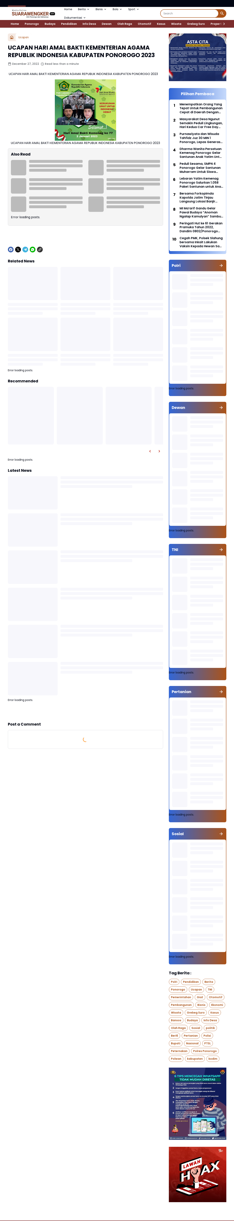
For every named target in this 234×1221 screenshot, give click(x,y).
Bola (117, 9)
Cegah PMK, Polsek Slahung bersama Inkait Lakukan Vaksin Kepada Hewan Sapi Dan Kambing (201, 242)
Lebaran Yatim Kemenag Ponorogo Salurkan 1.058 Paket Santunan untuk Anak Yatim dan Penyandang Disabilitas (201, 183)
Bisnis (101, 9)
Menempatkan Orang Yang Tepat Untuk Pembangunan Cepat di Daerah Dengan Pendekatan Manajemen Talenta (201, 108)
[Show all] (221, 265)
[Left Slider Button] (150, 451)
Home (68, 9)
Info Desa (89, 24)
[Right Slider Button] (222, 24)
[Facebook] (11, 249)
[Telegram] (25, 249)
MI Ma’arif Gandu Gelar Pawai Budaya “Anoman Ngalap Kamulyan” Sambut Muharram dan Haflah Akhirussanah (201, 212)
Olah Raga (124, 24)
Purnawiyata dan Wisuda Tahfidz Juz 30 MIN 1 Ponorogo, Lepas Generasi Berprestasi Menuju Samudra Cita (200, 138)
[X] (18, 249)
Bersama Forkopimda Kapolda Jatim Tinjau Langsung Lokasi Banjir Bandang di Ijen (197, 198)
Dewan (107, 24)
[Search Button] (222, 13)
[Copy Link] (40, 249)
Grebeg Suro (196, 24)
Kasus (161, 24)
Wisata (176, 24)
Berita (84, 9)
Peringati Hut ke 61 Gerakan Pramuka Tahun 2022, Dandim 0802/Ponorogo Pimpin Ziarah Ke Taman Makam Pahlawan (201, 227)
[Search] (189, 13)
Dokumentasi (75, 18)
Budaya (50, 24)
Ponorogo (32, 24)
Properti (216, 24)
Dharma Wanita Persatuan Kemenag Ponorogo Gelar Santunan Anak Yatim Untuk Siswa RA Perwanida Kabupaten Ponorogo (201, 153)
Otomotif (144, 24)
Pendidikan (69, 24)
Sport (134, 9)
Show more (85, 712)
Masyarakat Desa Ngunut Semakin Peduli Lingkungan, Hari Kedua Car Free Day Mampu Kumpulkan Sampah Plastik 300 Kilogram (201, 123)
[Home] (12, 37)
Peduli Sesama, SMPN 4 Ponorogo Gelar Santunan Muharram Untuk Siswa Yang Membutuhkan (200, 168)
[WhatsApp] (32, 249)
